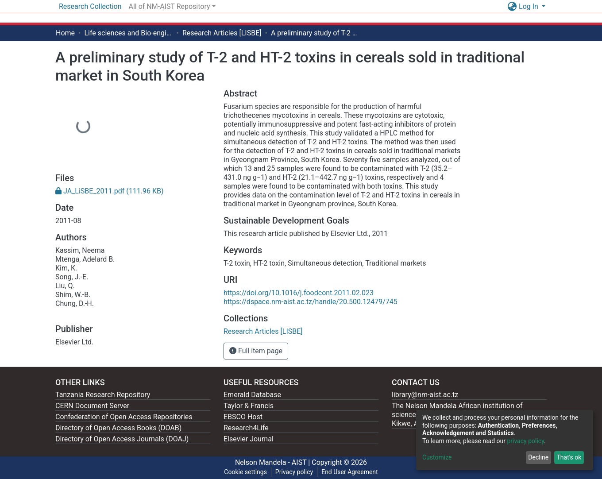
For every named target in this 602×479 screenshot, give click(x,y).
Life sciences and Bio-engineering (128, 33)
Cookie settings (245, 471)
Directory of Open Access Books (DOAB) (118, 428)
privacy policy (525, 440)
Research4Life (246, 428)
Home (65, 33)
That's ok (568, 457)
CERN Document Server (92, 406)
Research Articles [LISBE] (222, 33)
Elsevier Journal (249, 439)
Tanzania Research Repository (102, 394)
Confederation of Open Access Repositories (124, 417)
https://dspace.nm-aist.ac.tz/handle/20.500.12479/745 (310, 301)
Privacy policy (294, 471)
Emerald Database (252, 394)
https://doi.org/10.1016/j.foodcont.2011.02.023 (299, 293)
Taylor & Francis (249, 406)
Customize (437, 457)
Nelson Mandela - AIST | (273, 462)
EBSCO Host (243, 417)
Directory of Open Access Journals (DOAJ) (122, 439)
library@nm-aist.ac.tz (425, 394)
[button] (511, 6)
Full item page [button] (255, 351)
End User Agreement (349, 471)
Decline (538, 457)
